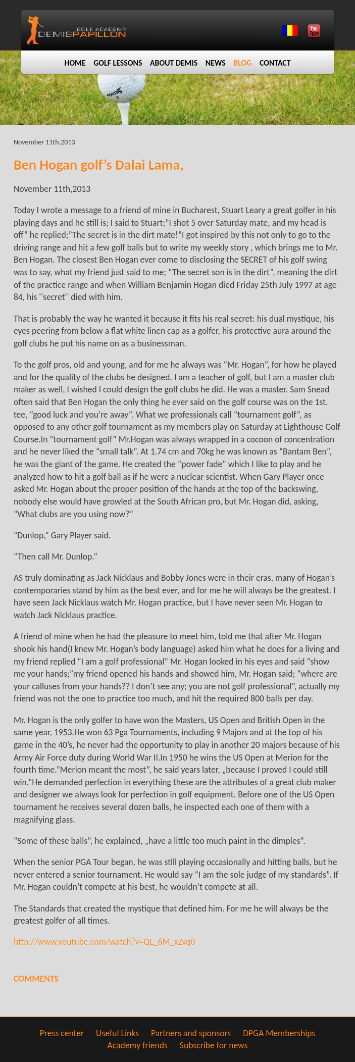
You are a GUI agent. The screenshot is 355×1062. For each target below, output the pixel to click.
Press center (62, 1033)
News (216, 63)
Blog (242, 63)
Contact (275, 63)
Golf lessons (117, 63)
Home (74, 63)
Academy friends (138, 1045)
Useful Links (117, 1033)
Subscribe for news (214, 1045)
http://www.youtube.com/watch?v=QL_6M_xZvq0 (104, 941)
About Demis (173, 63)
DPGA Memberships (279, 1033)
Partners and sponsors (191, 1033)
